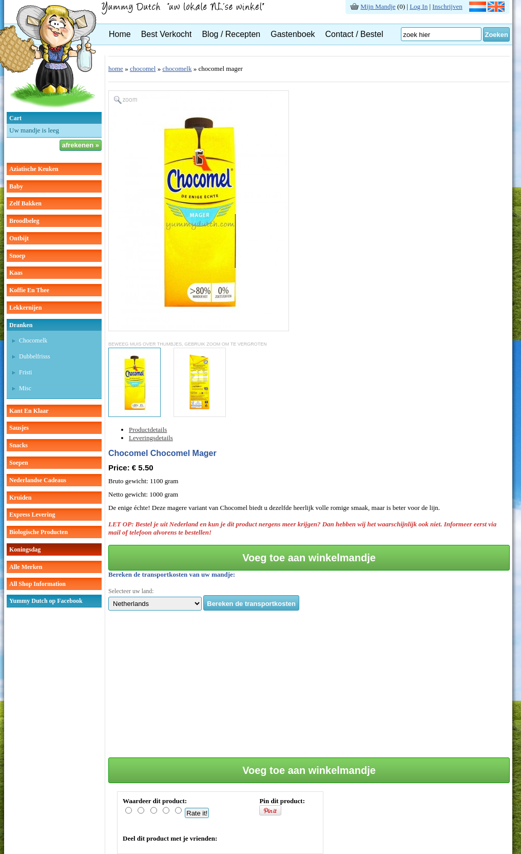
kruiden (20, 497)
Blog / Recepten (231, 34)
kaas (16, 272)
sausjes (19, 427)
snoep (17, 255)
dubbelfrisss (34, 356)
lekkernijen (25, 307)
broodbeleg (24, 220)
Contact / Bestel (354, 34)
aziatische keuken (34, 169)
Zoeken (496, 35)
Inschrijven (447, 6)
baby (16, 186)
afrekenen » (80, 145)
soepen (18, 462)
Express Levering (32, 514)
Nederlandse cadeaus (37, 480)
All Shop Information (37, 583)
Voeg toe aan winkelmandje (309, 557)
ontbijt (19, 238)
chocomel (143, 68)
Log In (419, 6)
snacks (18, 445)
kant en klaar (29, 410)
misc (25, 388)
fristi (25, 372)
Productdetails (148, 429)
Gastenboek (293, 34)
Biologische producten (38, 532)
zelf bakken (25, 203)
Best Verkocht (166, 34)
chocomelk (33, 340)
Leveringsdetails (151, 438)
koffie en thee (29, 290)
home (115, 68)
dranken (20, 325)
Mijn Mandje (377, 6)
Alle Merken (25, 567)
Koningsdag (25, 549)
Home (120, 34)
